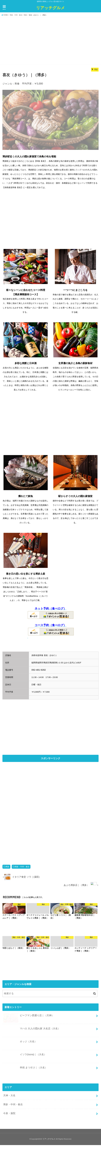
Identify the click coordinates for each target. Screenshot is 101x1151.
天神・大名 (9, 1095)
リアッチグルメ (50, 7)
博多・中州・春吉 (22, 867)
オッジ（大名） (20, 1043)
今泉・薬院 (9, 1113)
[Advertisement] (50, 40)
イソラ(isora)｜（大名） (24, 1056)
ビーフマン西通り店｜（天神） (28, 1016)
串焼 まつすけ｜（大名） (25, 1069)
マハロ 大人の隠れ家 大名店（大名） (31, 1030)
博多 (7, 867)
